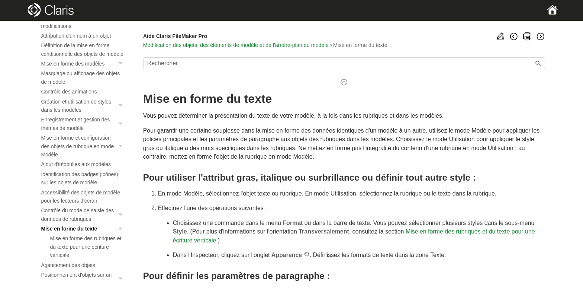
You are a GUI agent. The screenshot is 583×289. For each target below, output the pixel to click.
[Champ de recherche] (344, 63)
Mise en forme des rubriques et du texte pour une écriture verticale (85, 246)
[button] (121, 64)
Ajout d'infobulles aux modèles (76, 164)
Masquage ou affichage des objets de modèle (80, 77)
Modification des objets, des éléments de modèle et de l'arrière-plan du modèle (236, 45)
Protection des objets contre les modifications (77, 22)
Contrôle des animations (69, 92)
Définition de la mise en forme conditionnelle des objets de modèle (82, 49)
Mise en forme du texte (83, 229)
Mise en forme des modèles (83, 64)
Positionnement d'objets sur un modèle (83, 279)
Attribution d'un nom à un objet (76, 36)
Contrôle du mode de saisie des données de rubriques (83, 214)
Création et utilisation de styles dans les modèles (83, 106)
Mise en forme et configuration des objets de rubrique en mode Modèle (83, 146)
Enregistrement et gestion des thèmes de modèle (83, 123)
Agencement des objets (68, 265)
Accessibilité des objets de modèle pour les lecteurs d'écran (80, 197)
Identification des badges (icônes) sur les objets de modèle (79, 178)
